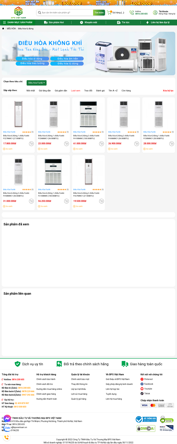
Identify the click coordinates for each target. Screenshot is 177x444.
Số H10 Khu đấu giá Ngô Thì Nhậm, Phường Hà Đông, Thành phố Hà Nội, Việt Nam (45, 421)
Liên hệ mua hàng (114, 399)
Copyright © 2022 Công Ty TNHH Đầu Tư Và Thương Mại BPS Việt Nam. (88, 439)
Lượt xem (75, 90)
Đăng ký (172, 14)
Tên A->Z (113, 90)
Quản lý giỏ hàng (78, 399)
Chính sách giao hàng (46, 394)
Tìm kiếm (99, 12)
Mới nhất (31, 90)
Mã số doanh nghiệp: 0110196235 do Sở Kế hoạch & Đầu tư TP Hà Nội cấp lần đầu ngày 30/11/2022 (88, 442)
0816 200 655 (18, 424)
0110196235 (13, 430)
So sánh (9, 149)
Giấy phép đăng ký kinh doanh (119, 384)
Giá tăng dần (45, 90)
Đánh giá (100, 90)
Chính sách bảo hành (45, 379)
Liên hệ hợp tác (112, 389)
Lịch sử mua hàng (79, 394)
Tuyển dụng (111, 394)
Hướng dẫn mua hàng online (49, 389)
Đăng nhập (163, 14)
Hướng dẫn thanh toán (46, 399)
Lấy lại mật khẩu (78, 389)
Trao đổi (88, 90)
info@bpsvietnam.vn (17, 427)
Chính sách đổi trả (44, 384)
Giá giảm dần (61, 90)
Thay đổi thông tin (79, 384)
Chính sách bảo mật (80, 379)
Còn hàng (126, 90)
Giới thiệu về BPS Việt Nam (118, 379)
